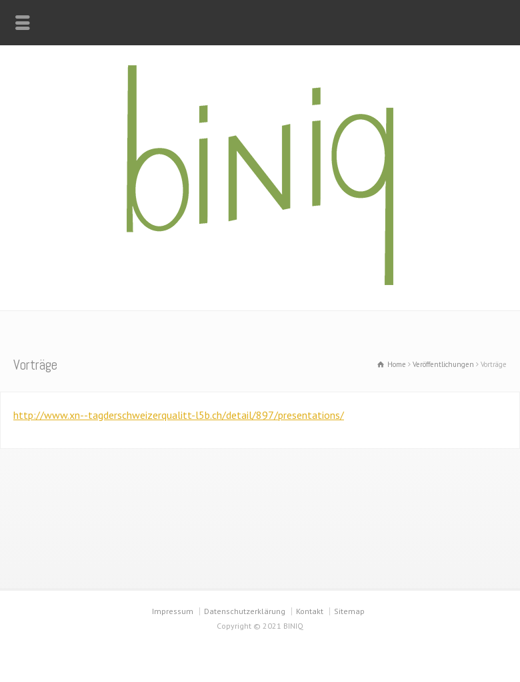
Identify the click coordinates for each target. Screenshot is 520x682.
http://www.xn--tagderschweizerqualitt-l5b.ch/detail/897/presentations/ (178, 415)
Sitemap (349, 611)
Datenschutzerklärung (244, 611)
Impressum (172, 611)
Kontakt (309, 611)
